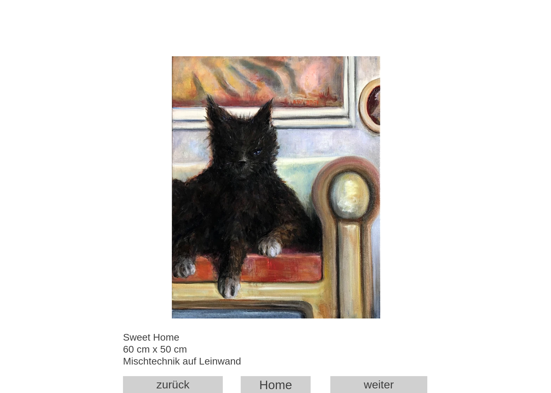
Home (275, 385)
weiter (379, 384)
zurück (172, 384)
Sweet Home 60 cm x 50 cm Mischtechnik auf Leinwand (191, 351)
